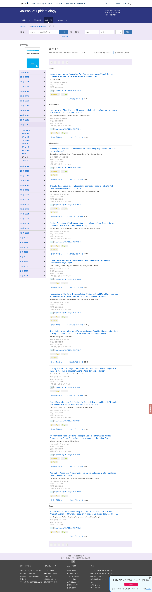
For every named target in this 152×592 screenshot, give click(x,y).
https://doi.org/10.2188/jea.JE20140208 (67, 528)
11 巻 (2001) (24, 228)
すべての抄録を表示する (123, 53)
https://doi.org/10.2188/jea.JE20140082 (67, 387)
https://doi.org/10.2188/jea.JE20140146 (67, 129)
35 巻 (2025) (24, 77)
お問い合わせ (95, 585)
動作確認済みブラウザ (98, 579)
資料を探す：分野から (28, 573)
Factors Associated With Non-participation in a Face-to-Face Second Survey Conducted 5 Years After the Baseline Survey (82, 224)
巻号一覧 (48, 20)
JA (124, 4)
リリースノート (72, 573)
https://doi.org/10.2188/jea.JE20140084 (67, 421)
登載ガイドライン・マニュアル (101, 573)
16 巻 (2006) (24, 204)
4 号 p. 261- (25, 150)
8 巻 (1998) (24, 242)
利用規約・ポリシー (50, 579)
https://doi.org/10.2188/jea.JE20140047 (67, 454)
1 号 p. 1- (25, 160)
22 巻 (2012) (24, 176)
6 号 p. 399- (25, 144)
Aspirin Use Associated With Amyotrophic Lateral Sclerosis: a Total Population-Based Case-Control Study (83, 474)
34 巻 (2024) (24, 82)
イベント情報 (71, 579)
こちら (148, 589)
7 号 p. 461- (25, 140)
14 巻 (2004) (24, 214)
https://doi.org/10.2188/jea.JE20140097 (67, 350)
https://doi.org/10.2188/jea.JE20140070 (67, 492)
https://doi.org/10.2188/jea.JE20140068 (67, 279)
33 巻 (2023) (24, 86)
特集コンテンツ (72, 585)
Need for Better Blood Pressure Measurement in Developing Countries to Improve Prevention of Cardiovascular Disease (84, 111)
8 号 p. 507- (25, 137)
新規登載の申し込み (50, 582)
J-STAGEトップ (25, 26)
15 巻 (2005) (24, 209)
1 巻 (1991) (24, 276)
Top (73, 561)
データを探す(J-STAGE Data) (31, 582)
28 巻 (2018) (24, 110)
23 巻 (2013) (24, 171)
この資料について (63, 20)
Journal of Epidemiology (39, 26)
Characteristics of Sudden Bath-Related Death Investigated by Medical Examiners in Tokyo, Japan (80, 261)
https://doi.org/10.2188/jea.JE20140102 (67, 205)
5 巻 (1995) (24, 257)
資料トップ (25, 20)
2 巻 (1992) (24, 271)
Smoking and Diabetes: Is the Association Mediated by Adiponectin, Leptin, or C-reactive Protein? (84, 149)
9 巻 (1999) (24, 238)
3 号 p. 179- (25, 154)
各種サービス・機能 (50, 573)
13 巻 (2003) (24, 218)
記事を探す (24, 579)
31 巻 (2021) (24, 96)
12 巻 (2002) (24, 223)
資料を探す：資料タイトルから (31, 570)
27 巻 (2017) (24, 115)
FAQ (91, 582)
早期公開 (37, 20)
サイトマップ (95, 588)
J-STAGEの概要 (49, 570)
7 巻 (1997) (24, 247)
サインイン (109, 4)
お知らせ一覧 (71, 570)
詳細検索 (65, 36)
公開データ (47, 576)
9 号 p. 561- (25, 134)
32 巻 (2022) (24, 91)
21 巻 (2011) (24, 180)
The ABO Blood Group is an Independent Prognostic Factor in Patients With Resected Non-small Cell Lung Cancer (81, 187)
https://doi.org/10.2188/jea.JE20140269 (67, 90)
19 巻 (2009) (24, 190)
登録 (131, 584)
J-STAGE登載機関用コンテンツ (101, 570)
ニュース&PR (69, 4)
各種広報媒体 (71, 588)
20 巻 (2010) (24, 185)
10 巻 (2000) (24, 233)
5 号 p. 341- (25, 147)
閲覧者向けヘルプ (96, 576)
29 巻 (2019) (24, 105)
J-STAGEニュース (73, 582)
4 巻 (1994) (24, 261)
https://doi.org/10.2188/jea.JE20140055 (67, 167)
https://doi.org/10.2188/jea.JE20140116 (67, 242)
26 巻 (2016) (24, 120)
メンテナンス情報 (73, 576)
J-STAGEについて (55, 4)
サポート (81, 4)
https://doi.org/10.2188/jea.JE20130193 (67, 313)
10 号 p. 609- (26, 130)
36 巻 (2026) (24, 72)
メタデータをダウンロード (102, 53)
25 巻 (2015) (24, 124)
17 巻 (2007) (24, 199)
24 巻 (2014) (24, 166)
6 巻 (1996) (24, 252)
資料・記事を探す (39, 4)
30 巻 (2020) (24, 101)
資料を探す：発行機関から (29, 576)
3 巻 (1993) (24, 266)
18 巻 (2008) (24, 195)
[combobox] (92, 32)
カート (118, 4)
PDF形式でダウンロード (74, 99)
